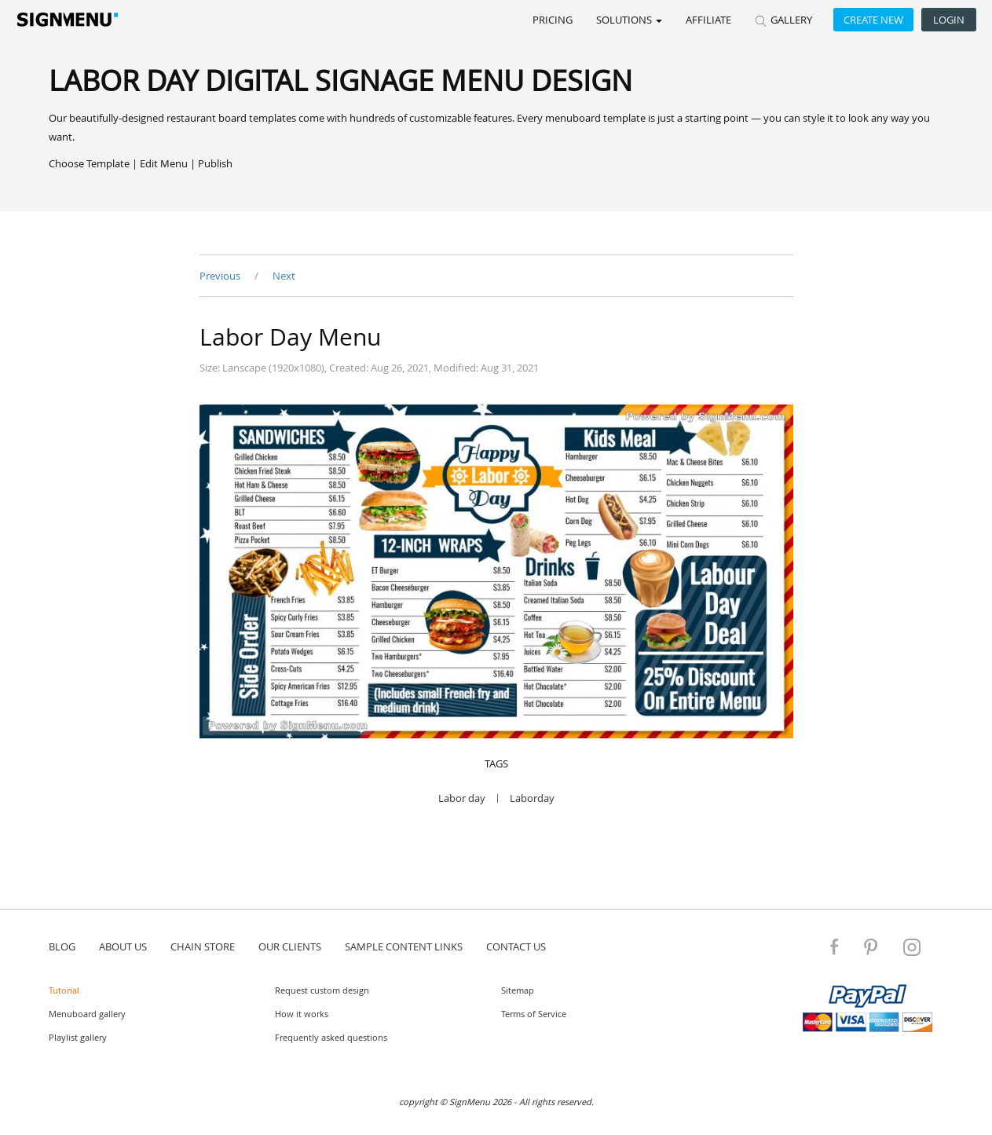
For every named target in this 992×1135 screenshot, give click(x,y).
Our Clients (289, 946)
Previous (221, 276)
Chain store (202, 946)
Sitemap (517, 990)
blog (62, 946)
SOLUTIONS (629, 20)
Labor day (461, 798)
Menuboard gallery (87, 1014)
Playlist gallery (78, 1037)
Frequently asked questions (331, 1037)
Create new (873, 20)
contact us (516, 946)
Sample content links (404, 946)
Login (949, 20)
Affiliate (708, 20)
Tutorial (64, 990)
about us (123, 946)
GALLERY (783, 20)
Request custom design (322, 990)
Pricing (553, 20)
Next (284, 276)
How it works (301, 1014)
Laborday (532, 798)
